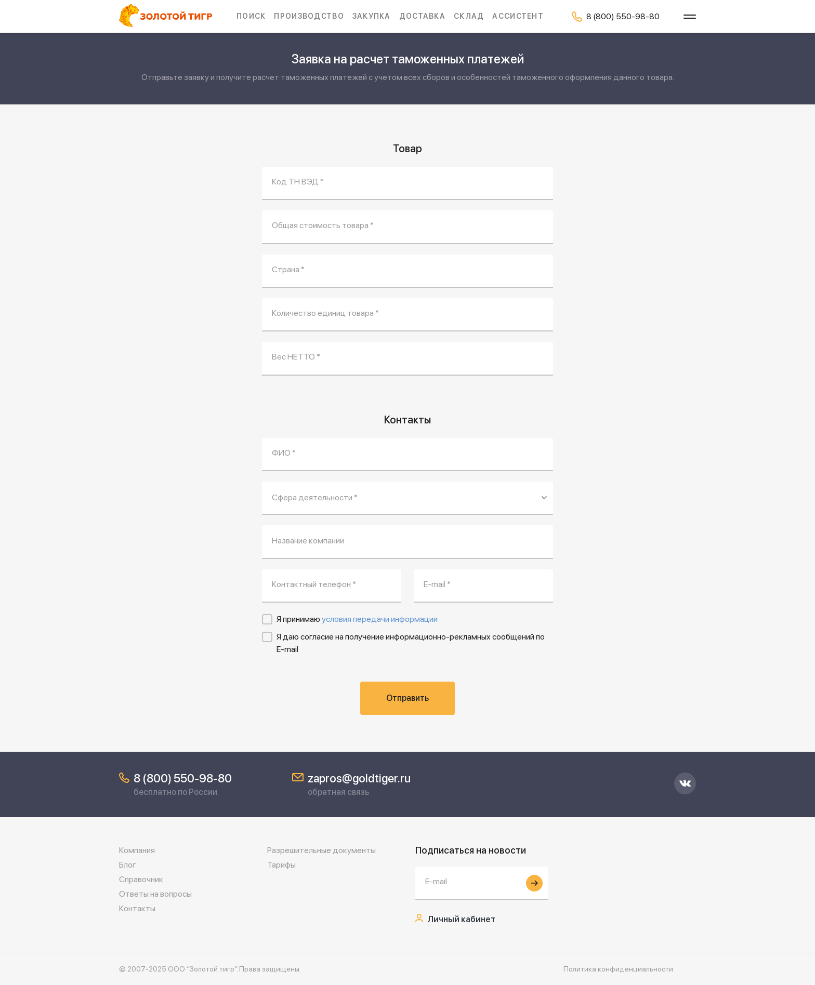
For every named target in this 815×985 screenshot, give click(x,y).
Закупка (371, 16)
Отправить (407, 698)
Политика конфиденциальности (618, 969)
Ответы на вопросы (155, 894)
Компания (137, 850)
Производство (309, 16)
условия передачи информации (380, 619)
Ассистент (518, 16)
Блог (127, 865)
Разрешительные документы (321, 850)
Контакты (137, 908)
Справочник (141, 879)
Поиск (251, 16)
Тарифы (281, 865)
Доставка (422, 16)
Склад (469, 16)
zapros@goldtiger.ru (359, 778)
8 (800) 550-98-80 (183, 778)
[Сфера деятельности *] (407, 498)
